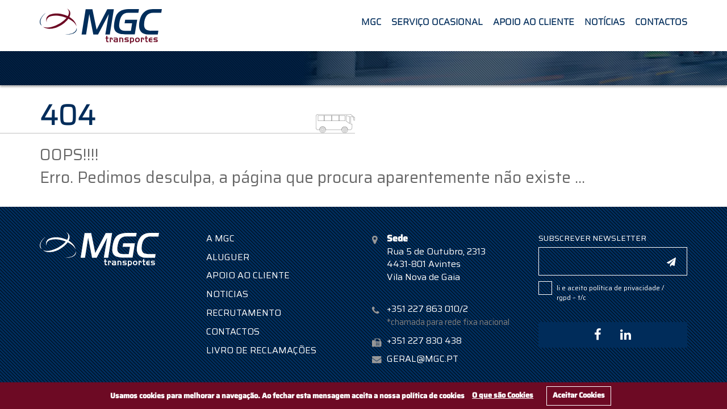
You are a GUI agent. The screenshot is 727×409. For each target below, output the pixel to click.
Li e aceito (610, 292)
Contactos (661, 21)
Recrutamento (243, 313)
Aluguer (227, 257)
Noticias (227, 294)
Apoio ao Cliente (533, 21)
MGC (371, 21)
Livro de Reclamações (261, 350)
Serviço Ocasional (437, 21)
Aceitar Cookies (579, 395)
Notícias (604, 21)
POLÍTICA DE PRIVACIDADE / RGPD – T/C (610, 292)
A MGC (220, 238)
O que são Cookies (502, 395)
